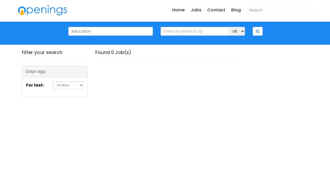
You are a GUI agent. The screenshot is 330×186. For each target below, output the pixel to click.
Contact (216, 10)
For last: (35, 85)
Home (178, 10)
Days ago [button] (36, 71)
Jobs (196, 10)
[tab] (54, 71)
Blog (236, 10)
